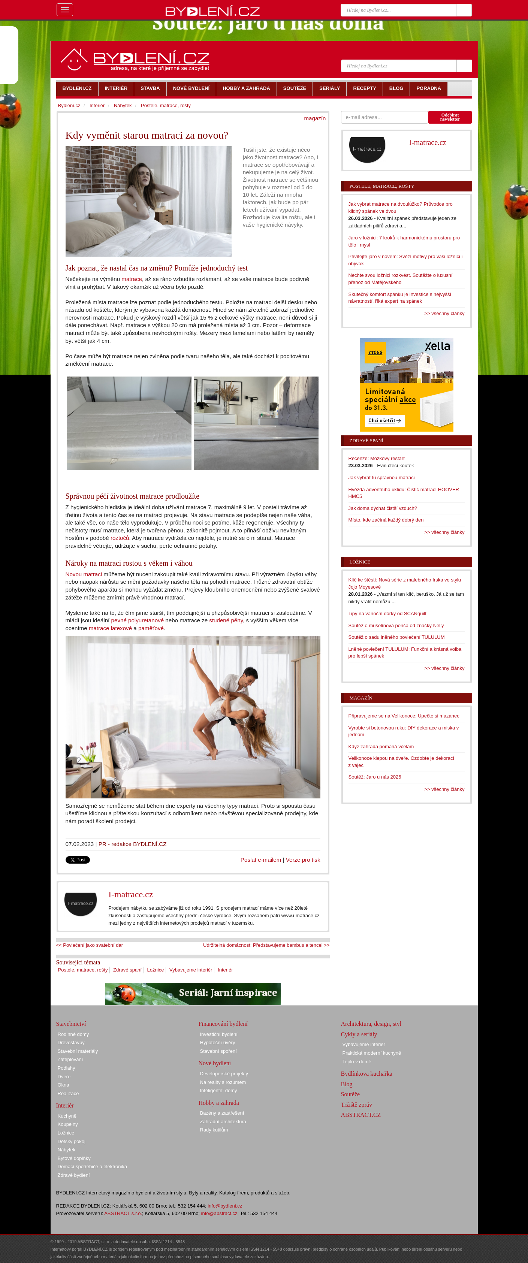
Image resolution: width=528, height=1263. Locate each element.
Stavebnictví (71, 1024)
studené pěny (226, 620)
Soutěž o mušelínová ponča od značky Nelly (396, 625)
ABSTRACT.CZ (361, 1115)
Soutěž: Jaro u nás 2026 (375, 777)
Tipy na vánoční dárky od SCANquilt (387, 613)
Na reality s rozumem (223, 1082)
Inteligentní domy (218, 1090)
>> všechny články (445, 313)
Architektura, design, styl (371, 1024)
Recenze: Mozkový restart (377, 458)
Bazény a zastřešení (222, 1113)
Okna (63, 1085)
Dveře (64, 1076)
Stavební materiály (78, 1051)
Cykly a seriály (359, 1034)
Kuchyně (67, 1116)
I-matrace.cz (130, 894)
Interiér (225, 970)
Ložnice (155, 970)
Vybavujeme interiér (190, 970)
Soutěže (350, 1094)
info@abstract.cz (219, 1213)
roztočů (120, 538)
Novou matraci (84, 574)
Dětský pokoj (71, 1141)
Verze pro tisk (303, 859)
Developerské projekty (224, 1073)
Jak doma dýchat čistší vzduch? (383, 508)
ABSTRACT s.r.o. (123, 1213)
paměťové (151, 628)
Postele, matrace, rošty (83, 970)
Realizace (68, 1093)
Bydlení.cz (69, 105)
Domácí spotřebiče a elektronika (92, 1166)
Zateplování (70, 1059)
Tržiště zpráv (356, 1105)
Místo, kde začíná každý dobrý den (386, 520)
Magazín (361, 698)
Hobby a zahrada (219, 1103)
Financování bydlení (223, 1024)
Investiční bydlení (219, 1034)
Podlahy (66, 1068)
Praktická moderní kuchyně (372, 1053)
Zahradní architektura (223, 1121)
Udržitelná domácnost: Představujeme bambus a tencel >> (266, 945)
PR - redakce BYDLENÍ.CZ (133, 844)
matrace (131, 279)
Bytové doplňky (74, 1158)
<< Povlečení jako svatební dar (89, 945)
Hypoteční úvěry (217, 1042)
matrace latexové (110, 628)
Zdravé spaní (127, 970)
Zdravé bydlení (74, 1175)
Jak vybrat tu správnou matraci (382, 477)
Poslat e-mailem (261, 859)
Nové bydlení (215, 1063)
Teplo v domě (357, 1061)
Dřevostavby (71, 1042)
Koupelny (68, 1124)
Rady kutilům (214, 1130)
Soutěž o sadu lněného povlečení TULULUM (397, 637)
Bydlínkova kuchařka (366, 1073)
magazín (315, 118)
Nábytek (123, 105)
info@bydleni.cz (225, 1206)
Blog (347, 1084)
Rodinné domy (73, 1034)
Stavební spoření (218, 1051)
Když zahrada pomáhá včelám (381, 746)
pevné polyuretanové (137, 620)
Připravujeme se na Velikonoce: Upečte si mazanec (404, 716)
